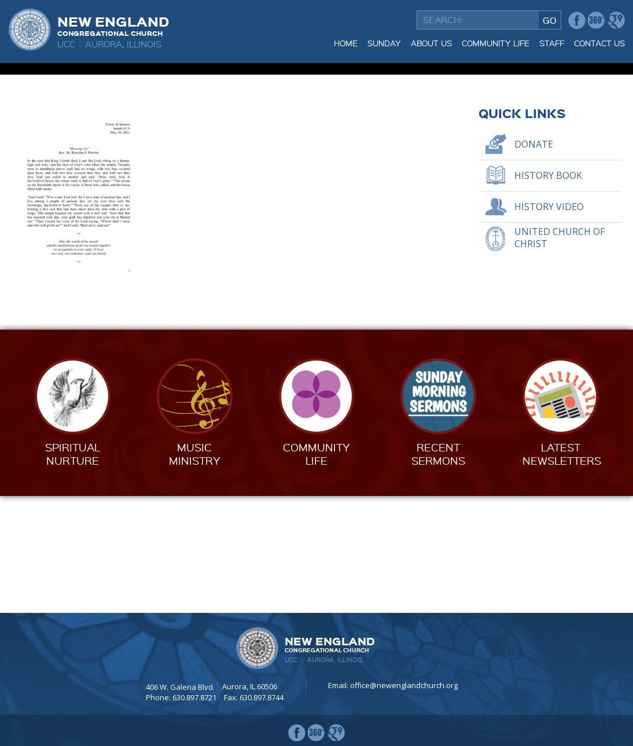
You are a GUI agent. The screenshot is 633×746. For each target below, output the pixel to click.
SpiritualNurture (72, 571)
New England (113, 24)
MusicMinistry (194, 571)
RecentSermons (438, 571)
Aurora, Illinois (123, 44)
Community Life (495, 43)
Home (346, 43)
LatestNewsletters (561, 571)
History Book (548, 292)
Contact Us (599, 43)
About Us (431, 43)
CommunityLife (316, 571)
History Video (549, 323)
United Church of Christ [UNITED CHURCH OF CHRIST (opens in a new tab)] (559, 355)
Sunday (384, 43)
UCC (66, 44)
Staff (551, 43)
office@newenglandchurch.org (404, 686)
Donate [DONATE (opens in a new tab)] (533, 261)
